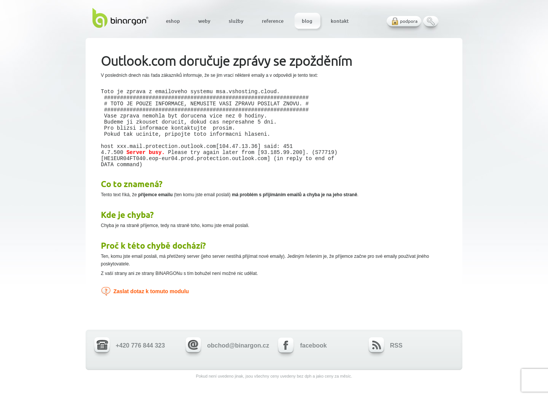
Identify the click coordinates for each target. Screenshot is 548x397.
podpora (408, 21)
